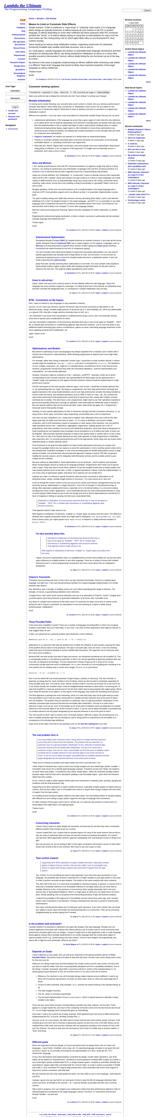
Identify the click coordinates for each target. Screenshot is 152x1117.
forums (40, 18)
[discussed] (60, 260)
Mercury (39, 246)
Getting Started (18, 35)
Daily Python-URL (74, 1113)
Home (22, 24)
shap (74, 293)
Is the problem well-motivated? (45, 922)
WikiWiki (49, 1115)
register (105, 156)
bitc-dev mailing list (89, 722)
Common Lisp (65, 1115)
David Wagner (71, 943)
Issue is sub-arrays (42, 280)
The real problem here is (45, 733)
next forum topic (95, 79)
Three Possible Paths (40, 621)
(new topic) (20, 52)
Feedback (21, 27)
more (148, 82)
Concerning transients (48, 821)
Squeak (82, 1115)
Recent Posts (19, 48)
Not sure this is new (136, 149)
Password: (15, 98)
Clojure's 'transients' (43, 136)
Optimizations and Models (46, 348)
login (98, 156)
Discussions (19, 38)
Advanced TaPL (64, 243)
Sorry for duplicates (136, 138)
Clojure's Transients (39, 576)
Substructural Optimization (50, 237)
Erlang (56, 1115)
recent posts (13, 129)
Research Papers (17, 62)
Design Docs (19, 66)
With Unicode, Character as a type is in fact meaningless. (138, 174)
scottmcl (42, 79)
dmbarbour (71, 156)
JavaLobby (62, 1113)
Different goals (40, 1040)
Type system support (47, 856)
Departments (19, 55)
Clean (99, 246)
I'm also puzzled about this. (50, 533)
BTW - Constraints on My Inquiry (46, 300)
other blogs (107, 79)
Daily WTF (87, 1113)
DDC (63, 240)
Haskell (75, 1115)
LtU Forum (51, 18)
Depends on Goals (42, 950)
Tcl (88, 1115)
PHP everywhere (98, 1113)
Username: (15, 91)
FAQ (23, 31)
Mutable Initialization (40, 100)
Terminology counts (136, 200)
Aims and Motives (41, 163)
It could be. (132, 144)
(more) (108, 1113)
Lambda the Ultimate (23, 5)
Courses (21, 59)
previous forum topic (79, 79)
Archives (21, 79)
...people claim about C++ (139, 194)
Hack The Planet (50, 1113)
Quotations (20, 69)
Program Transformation (99, 1115)
